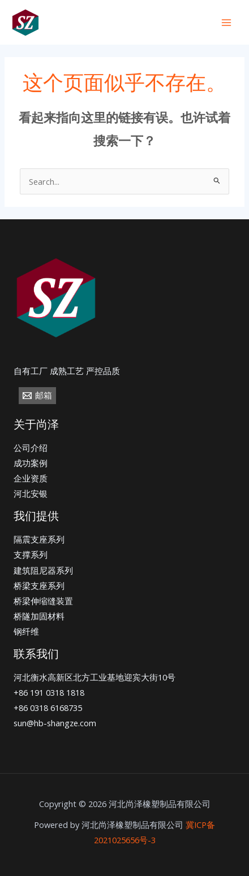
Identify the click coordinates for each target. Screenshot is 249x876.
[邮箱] (37, 395)
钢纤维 (26, 631)
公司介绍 (31, 447)
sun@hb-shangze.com (55, 722)
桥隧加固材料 (39, 616)
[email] (166, 23)
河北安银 (31, 493)
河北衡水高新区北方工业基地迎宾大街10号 (94, 677)
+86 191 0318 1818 (49, 692)
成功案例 (31, 463)
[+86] (95, 23)
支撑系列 (31, 554)
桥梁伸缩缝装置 (43, 600)
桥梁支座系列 (39, 585)
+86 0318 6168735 (48, 707)
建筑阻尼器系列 (43, 570)
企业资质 (31, 478)
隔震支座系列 (39, 539)
